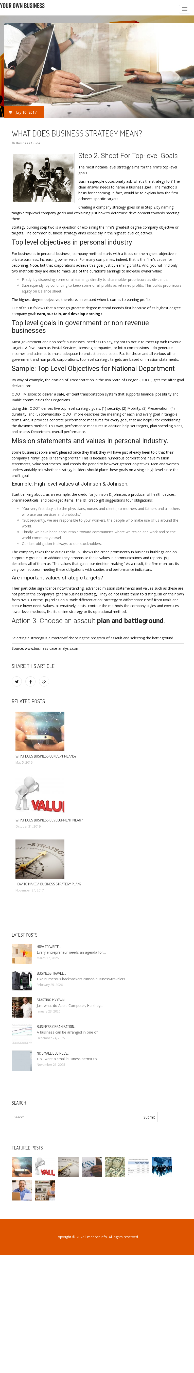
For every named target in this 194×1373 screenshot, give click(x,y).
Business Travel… (51, 973)
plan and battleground (130, 621)
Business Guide (28, 143)
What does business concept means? (45, 756)
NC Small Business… (53, 1053)
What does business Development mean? (49, 820)
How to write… (49, 946)
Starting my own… (51, 1000)
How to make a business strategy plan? (48, 884)
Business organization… (56, 1026)
